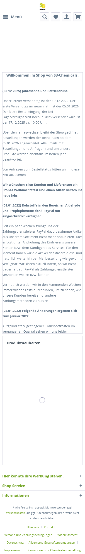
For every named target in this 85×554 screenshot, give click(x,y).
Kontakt (49, 527)
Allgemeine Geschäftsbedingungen (52, 542)
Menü (12, 16)
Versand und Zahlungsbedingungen (28, 535)
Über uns (33, 527)
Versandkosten (15, 513)
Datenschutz (15, 542)
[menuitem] (12, 16)
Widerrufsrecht (67, 535)
